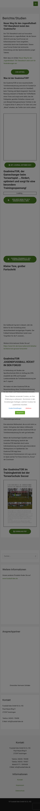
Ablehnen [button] (28, 408)
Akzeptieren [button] (20, 412)
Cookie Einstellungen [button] (15, 408)
